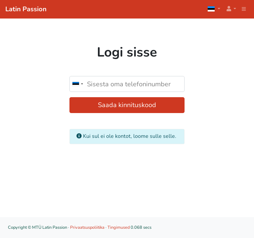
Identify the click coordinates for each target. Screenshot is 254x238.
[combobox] (77, 84)
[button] (231, 9)
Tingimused (118, 227)
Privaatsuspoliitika (87, 227)
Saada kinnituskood (127, 104)
